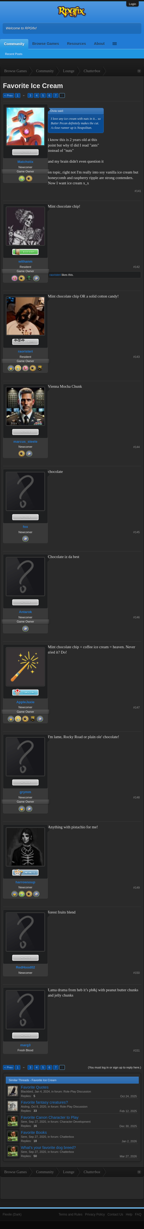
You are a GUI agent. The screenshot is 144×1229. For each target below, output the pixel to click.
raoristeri (55, 274)
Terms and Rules (70, 1214)
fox (25, 527)
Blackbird (27, 1091)
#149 (136, 887)
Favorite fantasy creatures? (44, 1102)
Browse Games (45, 44)
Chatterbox (67, 1136)
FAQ (138, 1214)
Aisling (25, 1106)
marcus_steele (25, 442)
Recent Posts (13, 54)
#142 (136, 266)
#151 (136, 1050)
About (99, 44)
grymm (25, 792)
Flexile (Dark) (12, 1214)
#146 (136, 617)
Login (132, 4)
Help (129, 1214)
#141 (138, 191)
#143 (136, 356)
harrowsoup (25, 882)
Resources (76, 44)
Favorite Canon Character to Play (50, 1117)
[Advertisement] (124, 124)
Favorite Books (34, 1132)
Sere (24, 1121)
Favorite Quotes (34, 1087)
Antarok (25, 612)
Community (14, 44)
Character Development (75, 1121)
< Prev (8, 95)
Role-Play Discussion (77, 1091)
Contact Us (115, 1214)
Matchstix (25, 162)
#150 (136, 972)
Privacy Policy (95, 1214)
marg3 (25, 1045)
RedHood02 (25, 967)
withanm (26, 261)
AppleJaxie (25, 702)
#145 (136, 532)
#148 (136, 797)
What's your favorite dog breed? (48, 1147)
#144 (136, 447)
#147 (136, 707)
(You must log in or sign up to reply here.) (114, 1067)
